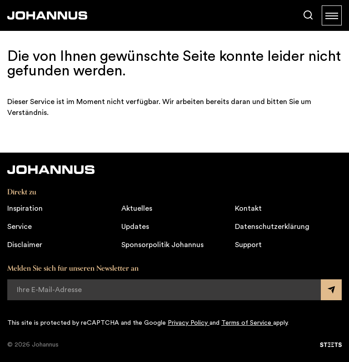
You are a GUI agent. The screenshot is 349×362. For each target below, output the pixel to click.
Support (248, 244)
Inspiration (25, 208)
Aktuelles (136, 208)
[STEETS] (331, 344)
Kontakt (248, 208)
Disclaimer (24, 244)
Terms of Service (247, 323)
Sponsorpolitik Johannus (162, 244)
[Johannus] (47, 15)
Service (19, 226)
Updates (135, 226)
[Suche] (308, 15)
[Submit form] (331, 289)
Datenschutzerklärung (272, 226)
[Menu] (332, 15)
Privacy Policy (188, 323)
